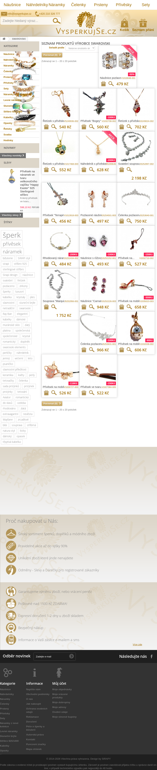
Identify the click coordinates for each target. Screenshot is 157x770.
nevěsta (27, 414)
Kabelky (8, 117)
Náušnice (12, 4)
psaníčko (8, 364)
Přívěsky (124, 4)
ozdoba (21, 403)
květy (21, 375)
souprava (17, 425)
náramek (12, 251)
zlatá (23, 408)
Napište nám (130, 12)
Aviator (7, 397)
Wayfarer (8, 419)
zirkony (24, 286)
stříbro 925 (20, 263)
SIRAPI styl (24, 258)
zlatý (27, 325)
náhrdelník (23, 352)
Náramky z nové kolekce (17, 94)
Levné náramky (12, 100)
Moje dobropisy (61, 702)
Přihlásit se (150, 12)
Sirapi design (10, 275)
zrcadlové (23, 419)
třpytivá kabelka (12, 442)
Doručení (31, 721)
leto (30, 358)
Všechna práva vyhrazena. (75, 758)
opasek (21, 436)
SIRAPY (106, 758)
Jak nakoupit (33, 703)
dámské (20, 319)
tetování (22, 391)
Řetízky (8, 128)
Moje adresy (59, 707)
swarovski (25, 308)
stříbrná (31, 425)
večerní (19, 358)
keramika (8, 375)
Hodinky (8, 140)
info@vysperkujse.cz (19, 13)
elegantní (22, 314)
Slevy (7, 162)
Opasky (8, 123)
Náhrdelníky (35, 4)
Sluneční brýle (12, 105)
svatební (7, 280)
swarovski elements (14, 347)
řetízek (21, 280)
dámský (7, 436)
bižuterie (8, 258)
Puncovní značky (36, 744)
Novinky (9, 148)
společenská (22, 330)
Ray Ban (7, 314)
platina (6, 330)
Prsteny (101, 4)
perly (32, 375)
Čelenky (78, 4)
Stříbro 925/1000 (13, 111)
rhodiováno (9, 408)
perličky (7, 352)
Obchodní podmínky (38, 694)
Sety (146, 4)
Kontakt (30, 739)
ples (32, 297)
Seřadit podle (56, 47)
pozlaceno (9, 286)
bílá (5, 425)
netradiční (8, 308)
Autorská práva (35, 734)
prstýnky (7, 391)
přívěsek (12, 243)
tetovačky (8, 380)
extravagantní (10, 414)
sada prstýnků (11, 386)
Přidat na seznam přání (103, 83)
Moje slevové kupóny (64, 716)
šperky (6, 291)
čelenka (23, 380)
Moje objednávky (62, 689)
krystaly (21, 297)
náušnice (28, 275)
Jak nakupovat (139, 12)
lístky (23, 430)
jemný (6, 358)
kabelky (7, 319)
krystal (26, 336)
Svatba (8, 134)
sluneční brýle (27, 302)
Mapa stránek (34, 749)
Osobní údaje (60, 712)
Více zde (137, 644)
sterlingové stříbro (13, 269)
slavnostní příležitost (14, 369)
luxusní (19, 291)
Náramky (57, 4)
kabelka (7, 297)
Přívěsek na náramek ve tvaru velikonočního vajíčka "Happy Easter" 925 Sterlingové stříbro (29, 183)
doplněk (25, 341)
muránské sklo (11, 325)
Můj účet (59, 683)
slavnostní (8, 302)
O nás (29, 699)
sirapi (6, 263)
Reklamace (32, 716)
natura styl (9, 430)
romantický (9, 341)
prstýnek (29, 386)
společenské (10, 336)
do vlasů (7, 403)
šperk (11, 235)
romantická (22, 397)
